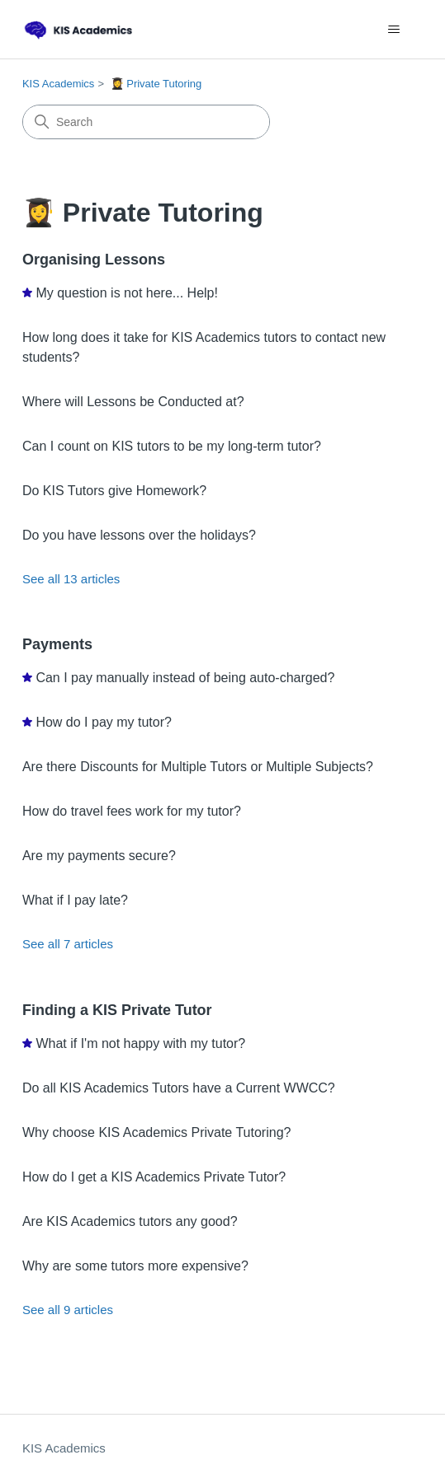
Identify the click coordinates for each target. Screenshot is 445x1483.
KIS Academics (58, 83)
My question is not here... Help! (127, 293)
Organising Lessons (93, 259)
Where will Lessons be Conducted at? (133, 402)
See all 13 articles (71, 579)
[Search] (146, 121)
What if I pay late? (75, 900)
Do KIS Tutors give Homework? (114, 491)
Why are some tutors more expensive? (135, 1266)
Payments (57, 644)
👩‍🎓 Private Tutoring (156, 83)
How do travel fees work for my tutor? (131, 811)
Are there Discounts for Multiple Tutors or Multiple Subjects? (197, 767)
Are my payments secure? (99, 856)
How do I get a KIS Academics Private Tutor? (154, 1177)
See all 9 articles (67, 1310)
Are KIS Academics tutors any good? (130, 1221)
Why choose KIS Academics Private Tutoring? (156, 1132)
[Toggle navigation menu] (393, 29)
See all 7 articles (67, 944)
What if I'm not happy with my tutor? (140, 1043)
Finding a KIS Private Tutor (117, 1010)
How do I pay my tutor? (104, 722)
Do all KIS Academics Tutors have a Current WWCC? (178, 1088)
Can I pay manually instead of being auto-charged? (185, 678)
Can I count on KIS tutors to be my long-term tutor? (171, 446)
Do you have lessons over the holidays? (139, 535)
